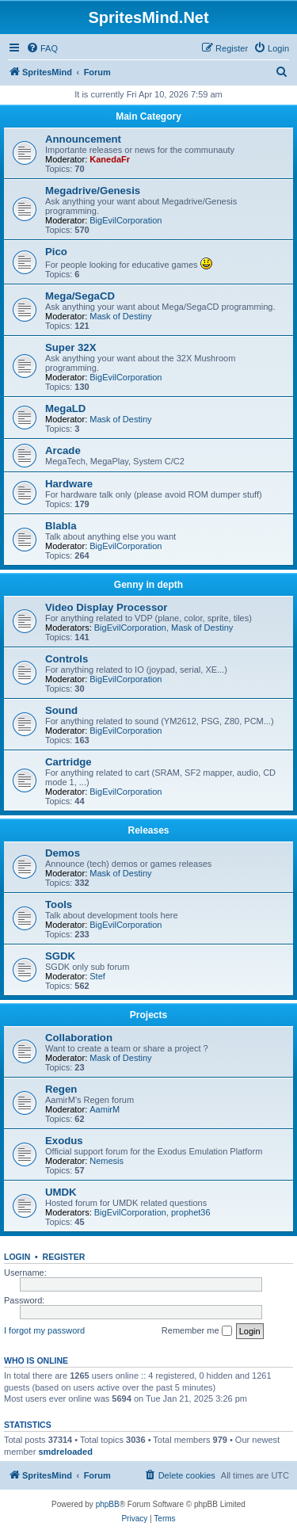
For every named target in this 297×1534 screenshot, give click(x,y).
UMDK (61, 1192)
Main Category (148, 116)
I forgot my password (44, 1330)
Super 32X (71, 347)
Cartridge (68, 762)
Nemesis (106, 1161)
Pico (56, 252)
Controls (66, 659)
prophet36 (191, 1212)
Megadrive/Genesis (92, 191)
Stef (97, 976)
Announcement (83, 139)
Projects (148, 1015)
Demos (62, 853)
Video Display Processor (106, 607)
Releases (148, 830)
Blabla (61, 526)
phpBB (108, 1504)
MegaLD (65, 408)
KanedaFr (109, 159)
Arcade (63, 450)
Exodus (64, 1141)
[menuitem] (42, 48)
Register (64, 1256)
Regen (61, 1089)
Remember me (197, 1331)
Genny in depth (148, 584)
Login (17, 1256)
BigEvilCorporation (125, 220)
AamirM (104, 1109)
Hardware (69, 484)
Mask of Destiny (120, 316)
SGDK (60, 956)
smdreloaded (65, 1451)
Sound (61, 710)
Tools (58, 904)
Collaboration (78, 1038)
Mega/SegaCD (80, 296)
